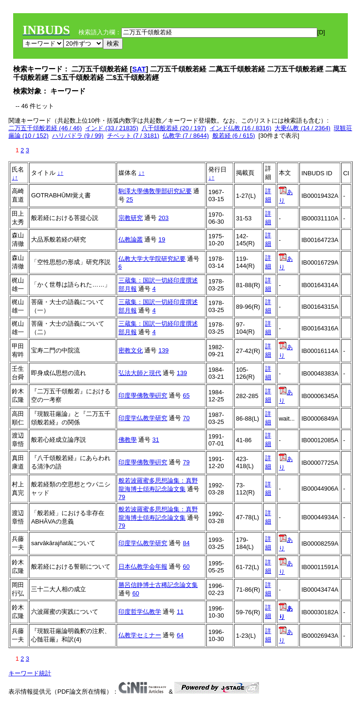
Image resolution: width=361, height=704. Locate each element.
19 (161, 239)
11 (180, 611)
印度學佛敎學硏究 (142, 395)
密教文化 (130, 350)
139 (163, 350)
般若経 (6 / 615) (233, 135)
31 (155, 439)
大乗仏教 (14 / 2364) (302, 128)
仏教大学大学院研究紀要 (152, 258)
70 (186, 418)
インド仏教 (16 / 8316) (241, 128)
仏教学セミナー (139, 635)
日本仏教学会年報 (142, 566)
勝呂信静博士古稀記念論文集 (158, 584)
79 (186, 462)
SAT (139, 69)
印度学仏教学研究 (142, 418)
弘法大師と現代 (139, 372)
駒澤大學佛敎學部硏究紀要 (155, 191)
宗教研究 (130, 217)
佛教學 (127, 439)
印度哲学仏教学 (139, 611)
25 (129, 199)
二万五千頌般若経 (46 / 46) (45, 128)
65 (186, 395)
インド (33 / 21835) (111, 128)
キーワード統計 (29, 673)
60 (186, 566)
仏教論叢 (130, 239)
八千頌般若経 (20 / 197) (173, 128)
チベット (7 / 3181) (133, 135)
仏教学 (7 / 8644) (186, 135)
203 (163, 217)
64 (180, 635)
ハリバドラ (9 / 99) (78, 135)
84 (186, 543)
